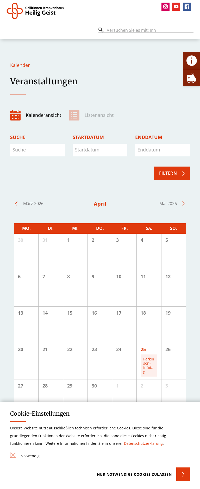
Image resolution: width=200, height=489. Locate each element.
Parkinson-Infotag (148, 365)
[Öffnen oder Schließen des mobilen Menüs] (9, 31)
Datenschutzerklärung (143, 443)
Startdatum (88, 137)
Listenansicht (99, 115)
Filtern (168, 173)
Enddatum (148, 137)
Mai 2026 (168, 203)
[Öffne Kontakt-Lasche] (191, 60)
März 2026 (33, 203)
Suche (18, 137)
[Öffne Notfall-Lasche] (191, 77)
